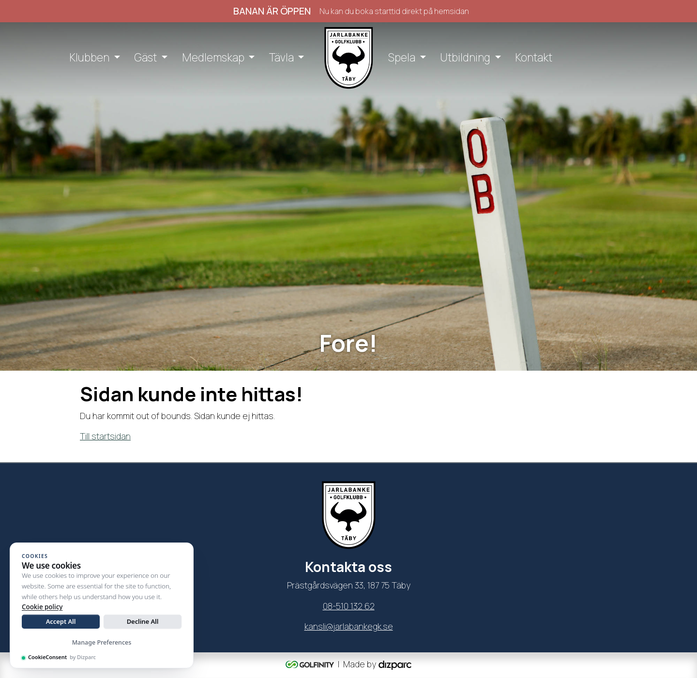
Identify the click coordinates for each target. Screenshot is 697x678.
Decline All (143, 621)
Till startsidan (105, 436)
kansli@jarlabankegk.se (348, 626)
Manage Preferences (102, 642)
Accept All (61, 621)
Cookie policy (42, 607)
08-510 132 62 (349, 606)
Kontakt (533, 57)
